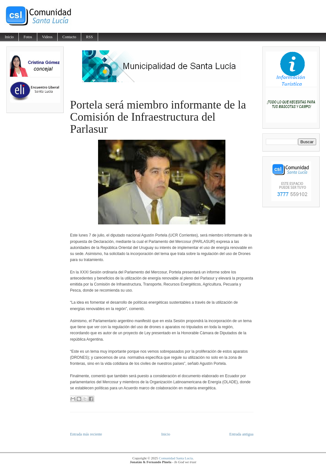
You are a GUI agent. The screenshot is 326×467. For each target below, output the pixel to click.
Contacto (69, 37)
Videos (47, 37)
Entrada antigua (241, 434)
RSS (89, 37)
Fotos (28, 37)
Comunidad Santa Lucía (176, 458)
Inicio (9, 37)
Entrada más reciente (86, 434)
